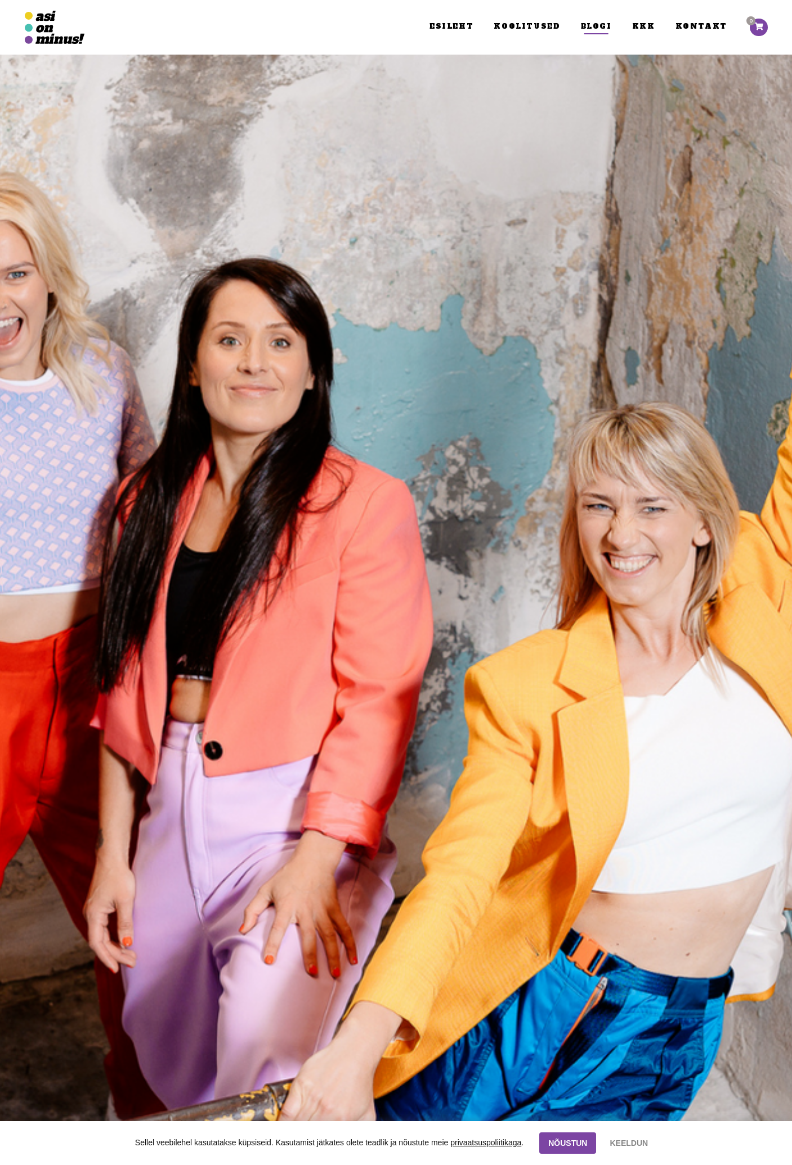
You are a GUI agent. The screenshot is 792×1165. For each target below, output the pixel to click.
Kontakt (701, 26)
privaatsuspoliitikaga (485, 1142)
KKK (643, 26)
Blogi (596, 26)
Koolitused (527, 26)
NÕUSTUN (567, 1143)
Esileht (451, 26)
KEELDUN (629, 1143)
